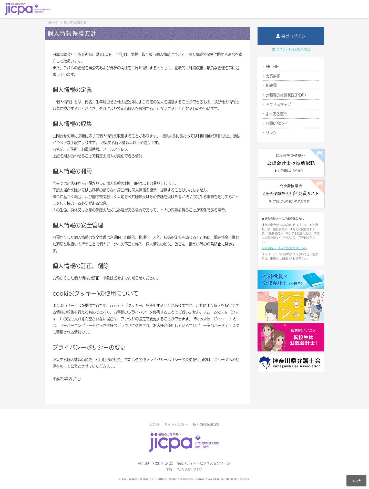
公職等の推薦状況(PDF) (286, 95)
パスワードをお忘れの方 (291, 49)
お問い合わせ (276, 123)
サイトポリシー (176, 424)
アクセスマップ (278, 104)
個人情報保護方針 (206, 424)
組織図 (271, 85)
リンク (271, 133)
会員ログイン (291, 36)
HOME (272, 66)
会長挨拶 (273, 76)
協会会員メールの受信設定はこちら (284, 248)
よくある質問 (276, 114)
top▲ (356, 480)
